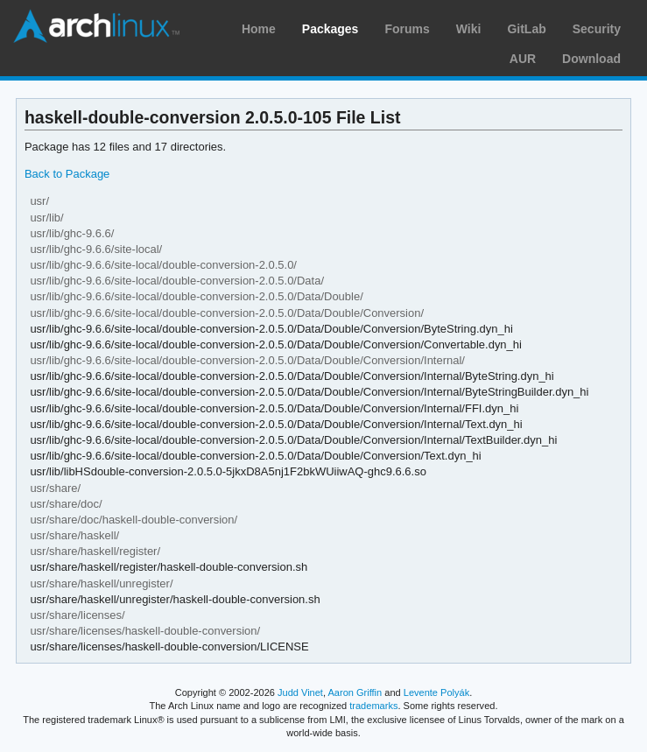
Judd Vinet (300, 692)
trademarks (373, 705)
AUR (523, 59)
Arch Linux (96, 26)
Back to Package (67, 173)
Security (597, 29)
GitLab (526, 29)
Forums (406, 29)
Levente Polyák (436, 692)
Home (259, 29)
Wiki (469, 29)
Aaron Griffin (354, 692)
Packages (330, 29)
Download (591, 59)
